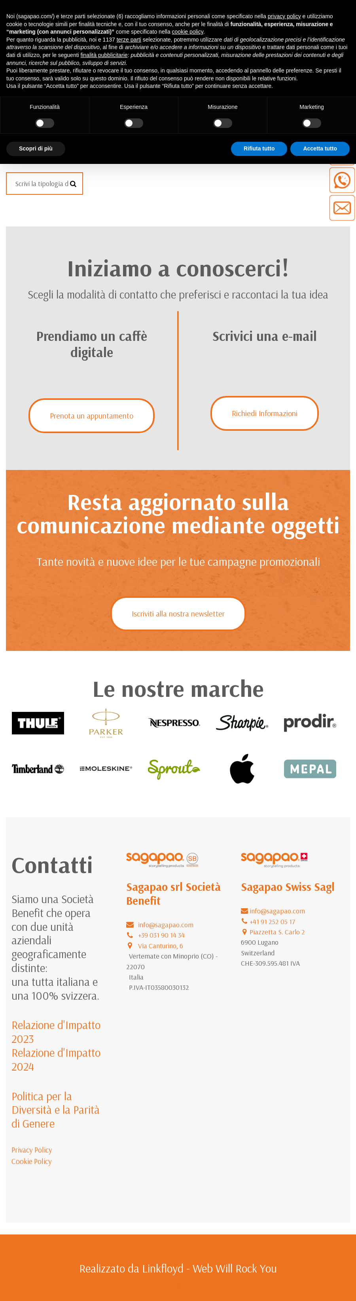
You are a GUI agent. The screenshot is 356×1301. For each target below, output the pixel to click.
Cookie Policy (31, 1161)
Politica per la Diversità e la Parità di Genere (55, 1110)
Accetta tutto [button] (320, 148)
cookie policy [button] (187, 32)
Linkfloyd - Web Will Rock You (209, 1268)
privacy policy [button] (284, 16)
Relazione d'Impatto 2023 (55, 1032)
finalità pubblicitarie (104, 55)
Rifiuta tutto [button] (259, 148)
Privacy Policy (31, 1150)
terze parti (129, 39)
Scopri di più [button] (36, 148)
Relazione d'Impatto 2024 (55, 1059)
